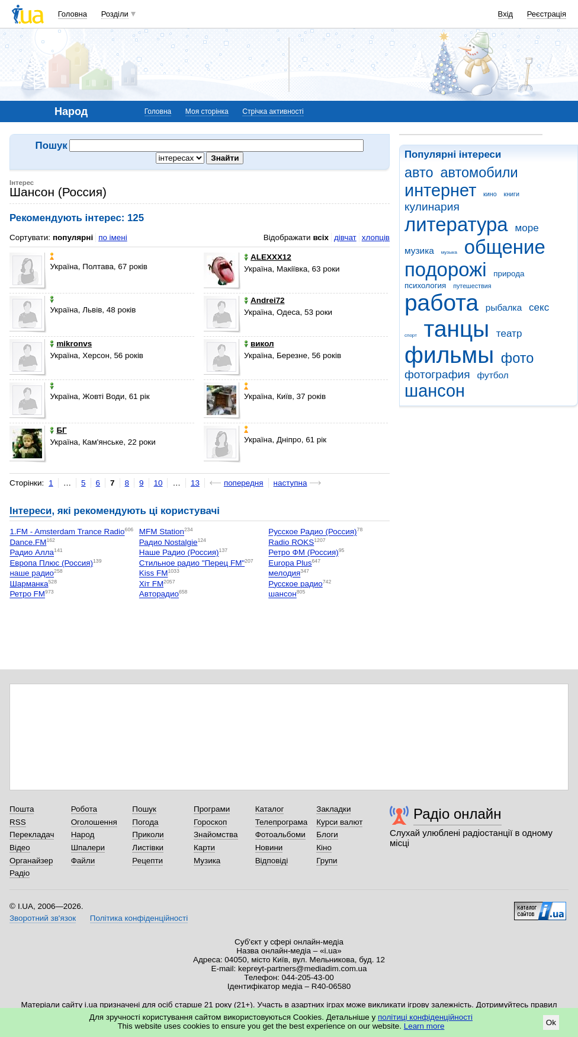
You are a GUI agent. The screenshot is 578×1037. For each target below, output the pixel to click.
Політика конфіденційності (139, 918)
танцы (457, 329)
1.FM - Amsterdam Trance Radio (66, 532)
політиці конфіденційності (425, 1017)
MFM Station (161, 532)
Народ (83, 834)
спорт (410, 335)
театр (509, 333)
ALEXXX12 (267, 257)
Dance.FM (27, 542)
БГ (58, 430)
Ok (551, 1022)
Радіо (19, 873)
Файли (83, 860)
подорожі (445, 269)
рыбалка (504, 307)
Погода (145, 822)
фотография (437, 374)
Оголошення (94, 822)
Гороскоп (210, 822)
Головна (72, 13)
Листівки (147, 847)
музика (419, 250)
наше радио (31, 573)
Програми (212, 809)
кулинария (432, 206)
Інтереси (30, 510)
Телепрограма (281, 822)
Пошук (144, 809)
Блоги (327, 834)
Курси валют (339, 822)
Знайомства (216, 834)
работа (441, 302)
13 (195, 482)
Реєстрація (546, 13)
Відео (19, 847)
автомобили (479, 172)
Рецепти (147, 860)
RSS (17, 822)
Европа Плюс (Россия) (51, 563)
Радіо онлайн (457, 814)
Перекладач (31, 834)
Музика (207, 860)
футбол (492, 375)
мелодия (284, 573)
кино (490, 193)
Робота (84, 809)
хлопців (376, 237)
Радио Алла (31, 552)
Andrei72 (264, 300)
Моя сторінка (207, 111)
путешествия (472, 285)
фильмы (449, 355)
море (526, 228)
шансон (434, 390)
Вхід (505, 13)
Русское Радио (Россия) (312, 532)
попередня (244, 482)
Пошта (21, 809)
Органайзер (31, 860)
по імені (112, 237)
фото (517, 358)
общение (504, 247)
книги (511, 193)
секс (539, 307)
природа (508, 273)
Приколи (147, 834)
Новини (269, 847)
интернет (440, 190)
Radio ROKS (291, 542)
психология (425, 285)
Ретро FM (27, 594)
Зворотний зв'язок (42, 918)
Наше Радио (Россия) (179, 552)
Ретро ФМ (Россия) (303, 552)
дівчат (345, 237)
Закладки (333, 809)
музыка (449, 252)
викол (259, 343)
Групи (326, 860)
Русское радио (295, 583)
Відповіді (271, 860)
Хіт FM (151, 583)
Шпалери (88, 847)
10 (158, 482)
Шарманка (28, 583)
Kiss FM (153, 573)
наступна (290, 482)
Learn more (424, 1026)
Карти (204, 847)
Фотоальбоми (280, 834)
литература (456, 224)
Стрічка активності (272, 111)
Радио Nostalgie (168, 542)
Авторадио (159, 594)
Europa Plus (290, 563)
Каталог (269, 809)
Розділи (115, 13)
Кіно (324, 847)
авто (419, 172)
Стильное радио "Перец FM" (192, 563)
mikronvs (71, 343)
